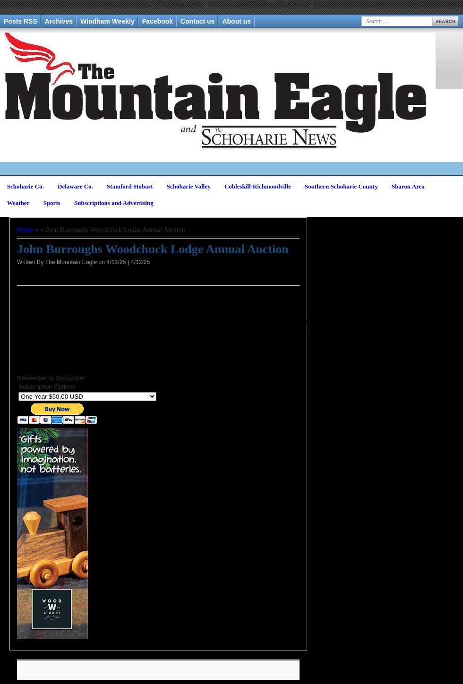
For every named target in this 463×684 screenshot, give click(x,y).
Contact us (197, 21)
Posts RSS (20, 21)
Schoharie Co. (25, 186)
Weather (18, 202)
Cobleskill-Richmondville (257, 186)
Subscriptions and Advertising (114, 202)
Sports (51, 202)
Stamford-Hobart (130, 186)
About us (236, 21)
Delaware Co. (75, 186)
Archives (59, 21)
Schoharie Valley (189, 186)
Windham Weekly (107, 21)
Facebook (157, 21)
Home (25, 229)
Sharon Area (408, 186)
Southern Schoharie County (341, 186)
